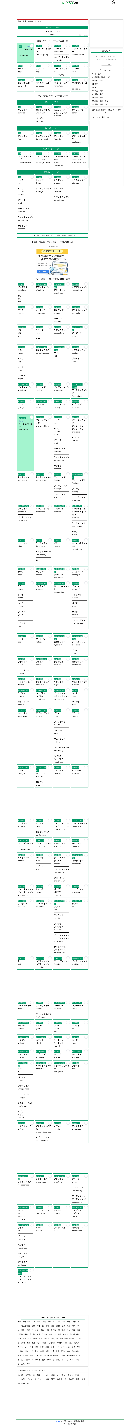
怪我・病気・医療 (73, 1330)
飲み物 (53, 1330)
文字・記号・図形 (58, 1351)
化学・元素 (65, 1347)
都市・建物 (50, 1326)
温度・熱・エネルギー (65, 1360)
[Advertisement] (70, 12)
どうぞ (70, 1375)
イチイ (30, 1379)
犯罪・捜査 (41, 1343)
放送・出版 (44, 1330)
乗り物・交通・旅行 (43, 1360)
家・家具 (61, 1330)
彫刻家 (71, 1379)
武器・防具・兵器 (52, 1347)
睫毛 (78, 1379)
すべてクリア (106, 64)
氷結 (77, 1375)
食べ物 (47, 1338)
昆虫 (78, 1347)
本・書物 (58, 1334)
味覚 (73, 1347)
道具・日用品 (23, 1355)
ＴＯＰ (58, 1421)
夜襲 (53, 1375)
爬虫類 (66, 1334)
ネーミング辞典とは (101, 117)
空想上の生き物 (33, 1330)
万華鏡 (28, 1375)
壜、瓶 (20, 1375)
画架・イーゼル (43, 1375)
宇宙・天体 (34, 1355)
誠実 (53, 1379)
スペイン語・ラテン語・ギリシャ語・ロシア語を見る (53, 235)
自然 (69, 1322)
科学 (28, 1364)
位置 (40, 1338)
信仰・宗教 (23, 1351)
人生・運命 (36, 1322)
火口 (47, 1379)
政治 (23, 1343)
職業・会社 (44, 1351)
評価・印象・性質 (37, 1347)
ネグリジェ (39, 1379)
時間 (51, 1334)
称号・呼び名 (42, 1334)
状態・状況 (34, 1351)
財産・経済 (61, 1322)
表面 (84, 1379)
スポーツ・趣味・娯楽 (68, 1355)
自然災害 (26, 1322)
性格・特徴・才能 (25, 1338)
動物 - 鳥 (51, 1322)
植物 (68, 1351)
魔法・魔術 (31, 1343)
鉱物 (35, 1338)
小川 (29, 1383)
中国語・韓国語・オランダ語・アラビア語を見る (53, 242)
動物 (58, 1326)
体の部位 (75, 1351)
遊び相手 (21, 1383)
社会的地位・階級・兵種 (30, 1326)
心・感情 (97, 74)
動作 (19, 1322)
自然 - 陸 (54, 1338)
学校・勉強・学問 (67, 1338)
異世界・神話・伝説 (64, 1343)
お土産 (59, 1379)
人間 (44, 1322)
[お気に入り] (32, 46)
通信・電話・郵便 (51, 1355)
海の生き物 (74, 1334)
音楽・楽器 (66, 1326)
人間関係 (51, 1343)
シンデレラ (61, 1375)
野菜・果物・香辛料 (27, 1334)
